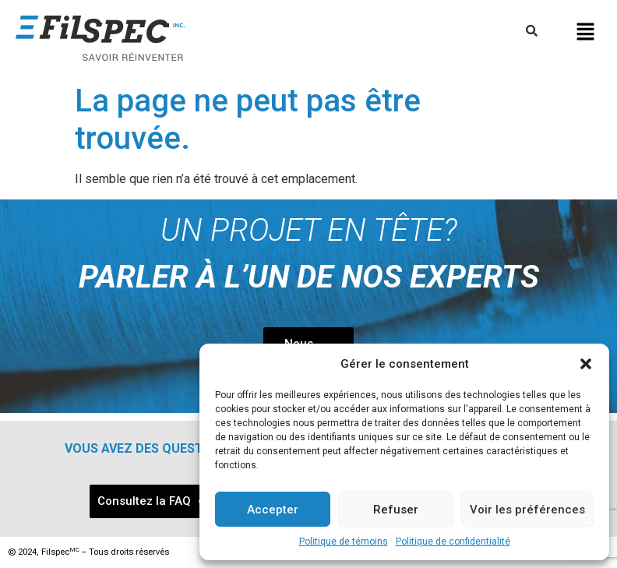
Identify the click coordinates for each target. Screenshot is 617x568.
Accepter (272, 510)
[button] (586, 364)
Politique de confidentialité (453, 541)
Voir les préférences (527, 510)
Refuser (395, 510)
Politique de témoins (343, 541)
